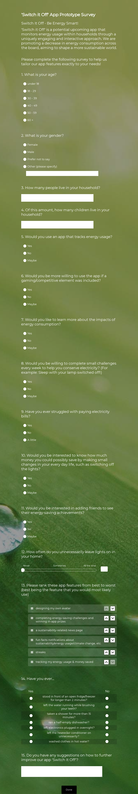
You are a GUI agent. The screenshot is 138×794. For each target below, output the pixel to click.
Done (69, 754)
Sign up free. (84, 772)
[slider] (23, 546)
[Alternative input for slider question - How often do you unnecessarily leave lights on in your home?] (104, 544)
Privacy (62, 786)
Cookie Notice (73, 786)
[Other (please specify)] (62, 170)
